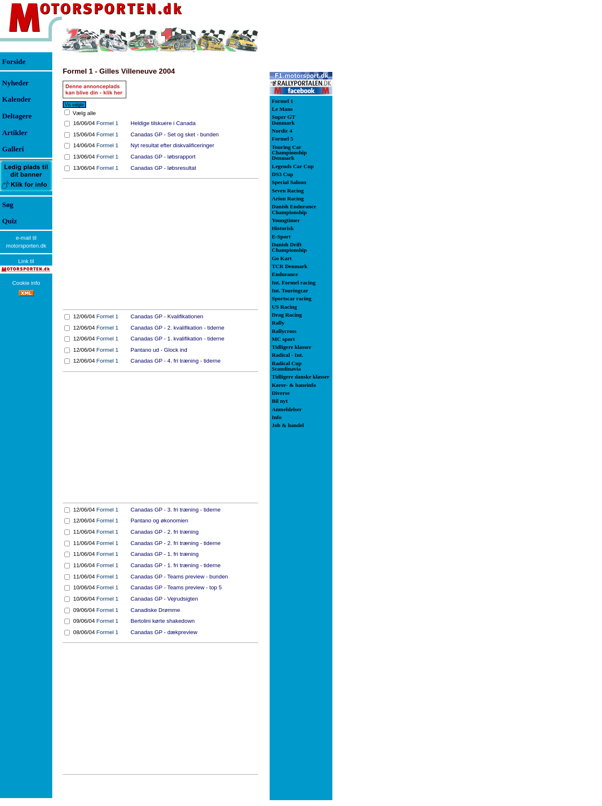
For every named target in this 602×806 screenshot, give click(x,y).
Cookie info (26, 283)
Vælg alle (83, 113)
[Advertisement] (160, 244)
